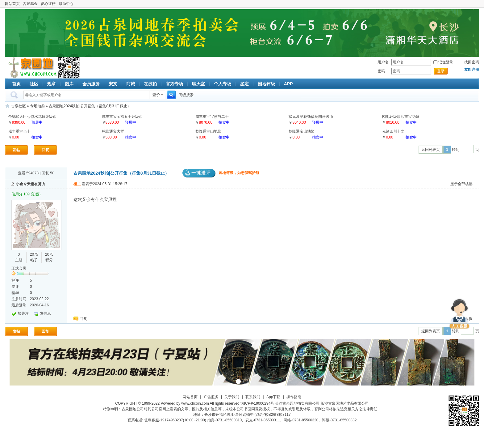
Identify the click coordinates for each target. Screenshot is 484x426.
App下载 (273, 397)
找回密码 (471, 62)
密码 (381, 71)
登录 (440, 71)
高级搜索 (186, 95)
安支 (113, 83)
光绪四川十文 (393, 131)
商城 (130, 83)
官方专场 (174, 83)
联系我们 (252, 397)
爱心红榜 (48, 4)
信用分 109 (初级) (26, 194)
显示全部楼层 (461, 184)
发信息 (45, 313)
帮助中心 (66, 4)
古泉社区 (31, 68)
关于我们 (231, 397)
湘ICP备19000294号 (257, 403)
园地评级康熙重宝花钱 (400, 116)
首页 (16, 83)
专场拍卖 (37, 106)
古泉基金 (30, 4)
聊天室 (198, 83)
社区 (34, 83)
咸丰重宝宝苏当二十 (212, 116)
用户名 (383, 62)
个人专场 (222, 83)
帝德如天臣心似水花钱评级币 (32, 116)
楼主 (77, 184)
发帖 (16, 150)
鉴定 (244, 83)
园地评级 (266, 83)
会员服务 (91, 83)
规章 (51, 83)
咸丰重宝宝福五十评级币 (122, 116)
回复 (45, 150)
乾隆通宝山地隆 (208, 131)
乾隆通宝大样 (113, 131)
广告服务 (211, 397)
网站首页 (12, 4)
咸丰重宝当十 (19, 131)
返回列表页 (430, 149)
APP (288, 83)
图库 (69, 83)
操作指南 (293, 397)
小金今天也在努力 (30, 184)
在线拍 (150, 83)
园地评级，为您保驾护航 (220, 173)
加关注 (23, 313)
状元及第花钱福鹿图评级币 (311, 116)
